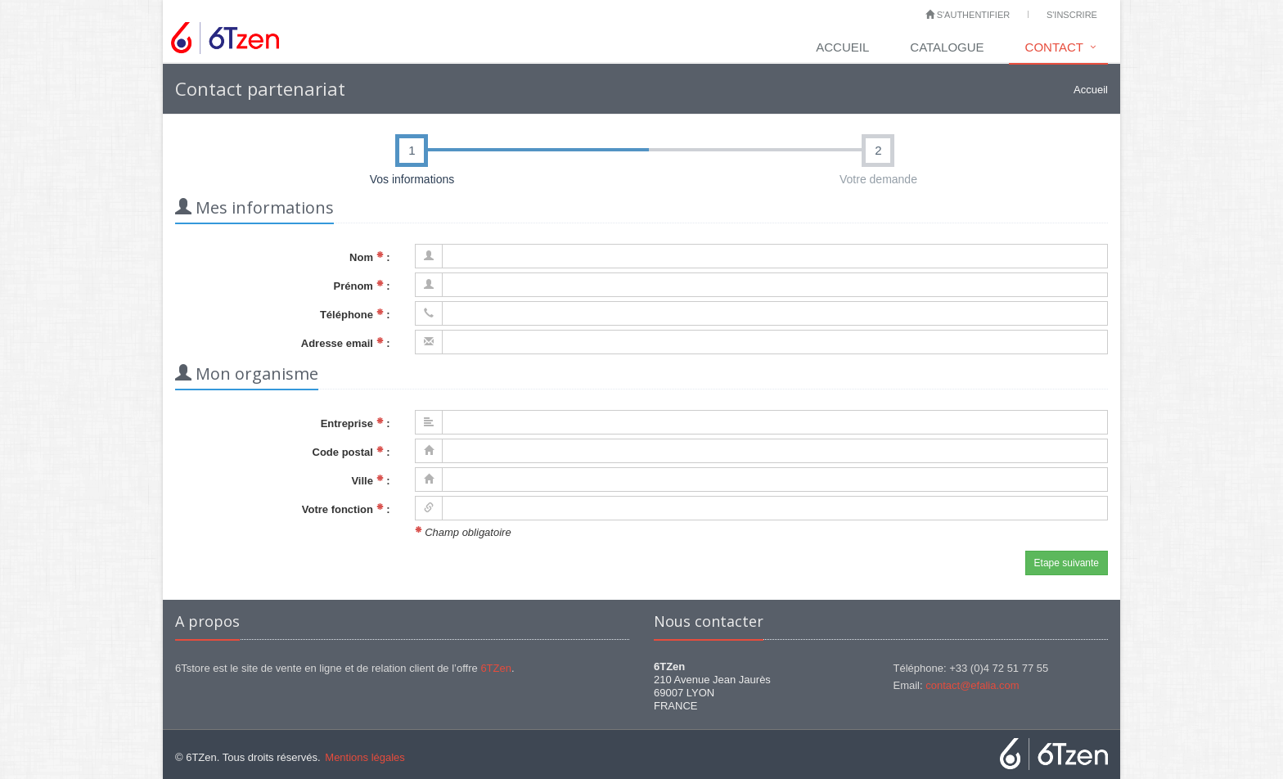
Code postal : (351, 452)
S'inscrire (1072, 15)
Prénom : (362, 286)
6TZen (495, 668)
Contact (1054, 47)
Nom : (369, 257)
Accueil (842, 47)
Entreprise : (355, 423)
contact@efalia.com (972, 685)
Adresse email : (345, 343)
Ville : (370, 481)
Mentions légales (365, 757)
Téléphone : (355, 315)
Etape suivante (1066, 563)
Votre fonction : (346, 509)
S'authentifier (968, 15)
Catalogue (947, 47)
